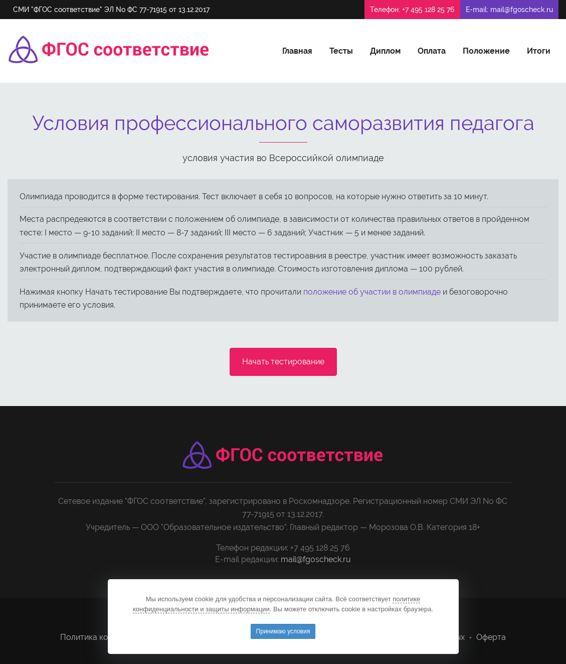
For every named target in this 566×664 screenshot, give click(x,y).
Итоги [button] (538, 51)
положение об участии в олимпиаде (372, 292)
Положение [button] (486, 51)
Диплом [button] (385, 51)
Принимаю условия (283, 631)
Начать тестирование (283, 361)
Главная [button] (297, 51)
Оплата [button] (432, 51)
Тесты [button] (341, 51)
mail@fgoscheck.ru (521, 10)
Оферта (491, 637)
